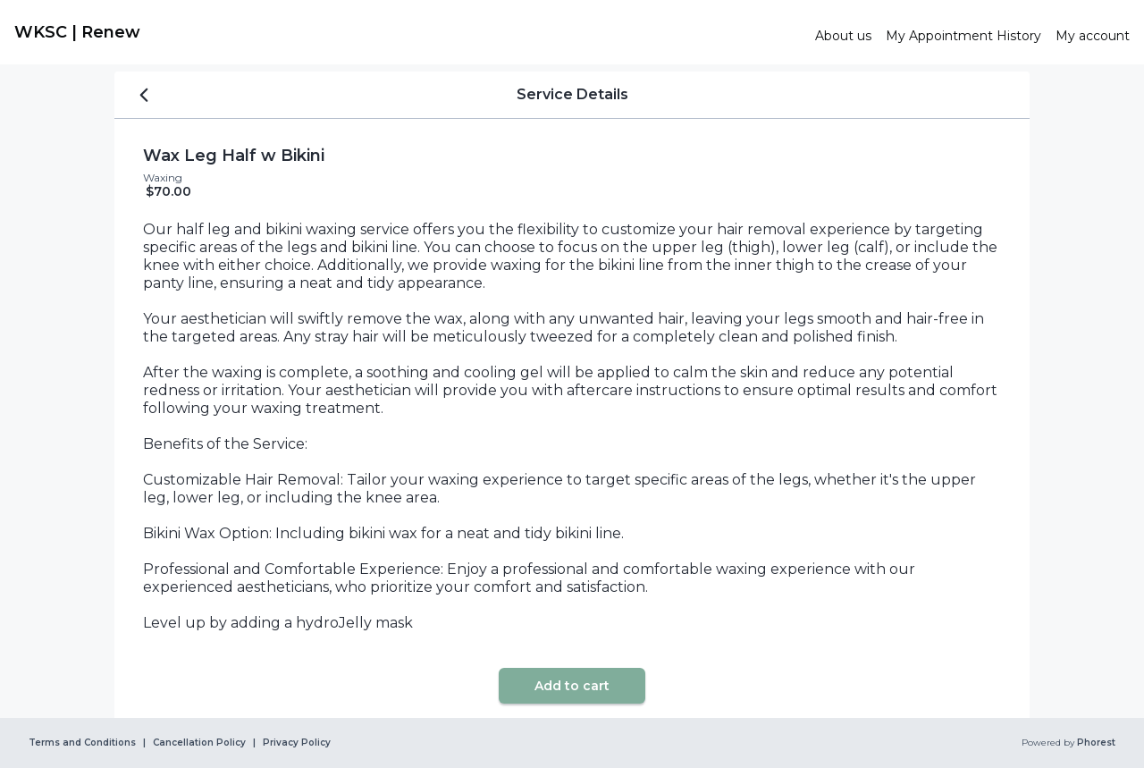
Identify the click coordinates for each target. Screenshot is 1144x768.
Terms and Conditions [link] (82, 743)
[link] (407, 32)
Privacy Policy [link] (297, 743)
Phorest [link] (1094, 743)
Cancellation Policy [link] (199, 743)
